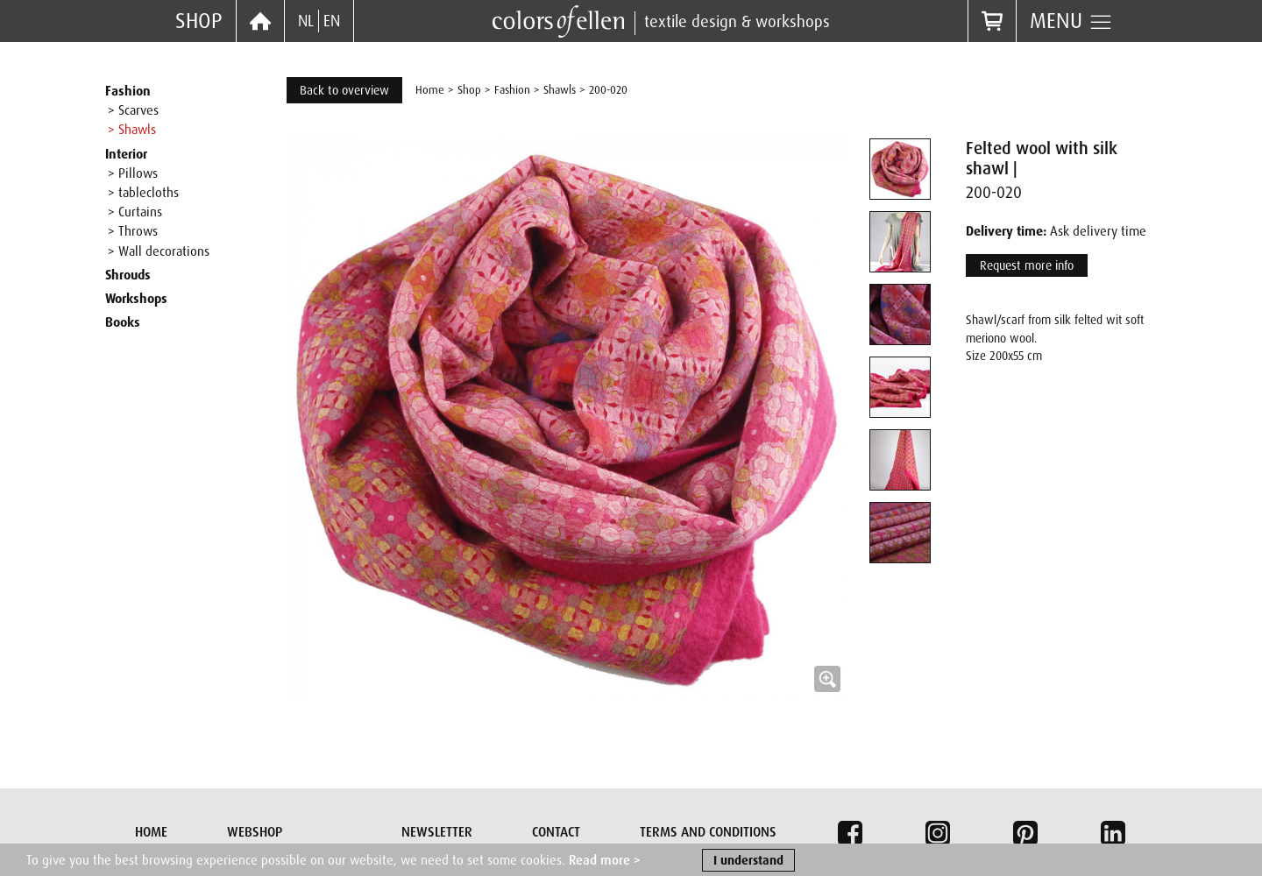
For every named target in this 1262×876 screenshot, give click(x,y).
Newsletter (436, 832)
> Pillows (133, 173)
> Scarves (133, 110)
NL (306, 21)
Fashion (128, 91)
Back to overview (344, 90)
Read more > (605, 862)
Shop (199, 20)
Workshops (136, 298)
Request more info (1027, 265)
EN (331, 21)
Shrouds (128, 275)
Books (122, 322)
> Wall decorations (158, 251)
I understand (748, 862)
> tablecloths (143, 192)
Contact (556, 832)
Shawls (559, 89)
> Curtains (135, 212)
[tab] (900, 169)
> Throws (133, 231)
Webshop (254, 832)
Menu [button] (1071, 21)
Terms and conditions (708, 832)
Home (429, 89)
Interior (126, 154)
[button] (568, 419)
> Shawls (132, 129)
